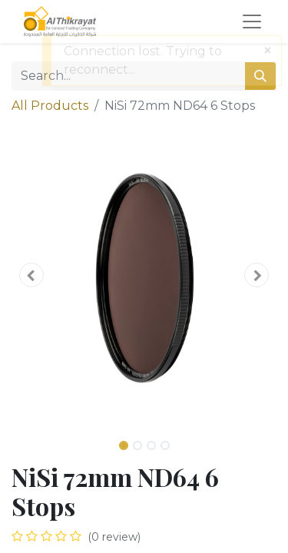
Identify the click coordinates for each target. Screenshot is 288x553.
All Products (50, 105)
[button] (31, 274)
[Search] (260, 76)
